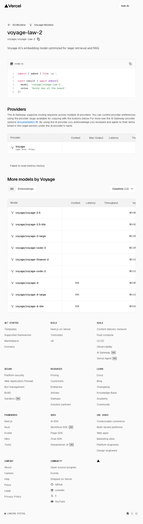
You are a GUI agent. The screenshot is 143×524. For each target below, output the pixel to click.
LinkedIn (57, 490)
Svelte (8, 433)
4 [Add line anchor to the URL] (13, 84)
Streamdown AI (62, 444)
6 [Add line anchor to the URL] (13, 91)
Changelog (103, 387)
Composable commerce (111, 421)
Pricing (55, 375)
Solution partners (61, 404)
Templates (10, 329)
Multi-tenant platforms (110, 427)
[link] (17, 25)
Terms (24, 149)
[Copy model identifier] (38, 39)
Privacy (31, 149)
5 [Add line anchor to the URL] (13, 88)
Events (55, 473)
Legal (7, 490)
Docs (100, 375)
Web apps (102, 433)
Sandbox (12, 398)
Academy (102, 398)
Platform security (14, 375)
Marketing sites (106, 438)
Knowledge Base (107, 392)
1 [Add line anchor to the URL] (13, 73)
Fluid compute (105, 335)
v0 (52, 341)
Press (7, 485)
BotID (7, 392)
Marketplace (11, 341)
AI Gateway (106, 352)
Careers (9, 473)
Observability (104, 346)
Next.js (8, 421)
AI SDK (55, 421)
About (8, 467)
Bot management (14, 387)
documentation (27, 122)
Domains (9, 346)
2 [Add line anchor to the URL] (13, 77)
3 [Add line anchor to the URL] (13, 80)
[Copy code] (130, 64)
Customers (57, 381)
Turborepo (57, 335)
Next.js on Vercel (60, 329)
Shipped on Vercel (61, 479)
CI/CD (100, 341)
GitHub (57, 484)
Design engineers (107, 450)
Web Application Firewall (18, 381)
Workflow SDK (62, 427)
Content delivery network (112, 329)
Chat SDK (56, 438)
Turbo (7, 444)
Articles (55, 392)
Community (103, 404)
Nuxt (7, 427)
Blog (99, 381)
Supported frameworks (17, 335)
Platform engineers (108, 444)
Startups (56, 398)
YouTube (58, 501)
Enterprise (56, 387)
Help (6, 479)
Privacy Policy (12, 496)
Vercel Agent (107, 358)
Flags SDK (57, 433)
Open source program (63, 467)
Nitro (7, 438)
